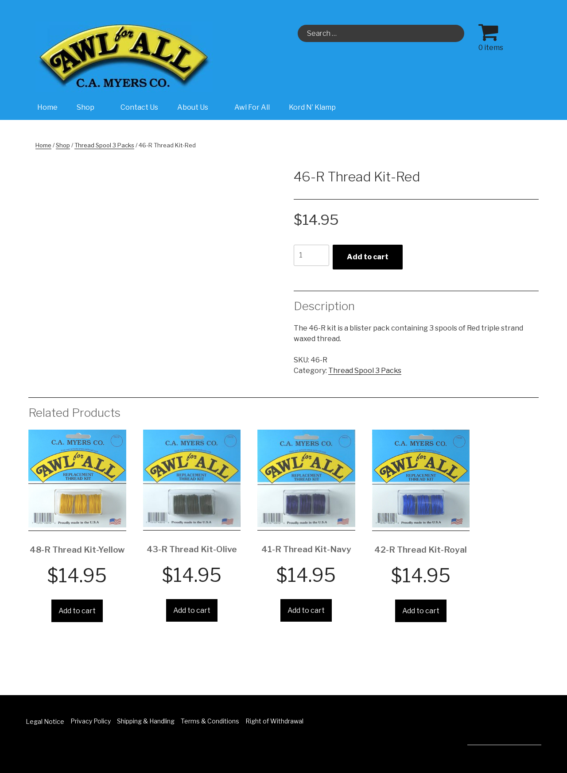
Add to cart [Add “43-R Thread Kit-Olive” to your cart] (191, 610)
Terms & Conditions (210, 721)
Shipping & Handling (146, 721)
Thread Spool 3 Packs (104, 145)
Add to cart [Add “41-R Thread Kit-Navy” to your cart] (306, 610)
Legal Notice (45, 721)
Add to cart (367, 257)
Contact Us (139, 107)
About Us (197, 107)
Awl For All (252, 107)
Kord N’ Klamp (312, 107)
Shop (90, 107)
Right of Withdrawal (274, 721)
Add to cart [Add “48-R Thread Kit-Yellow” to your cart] (77, 611)
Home (47, 107)
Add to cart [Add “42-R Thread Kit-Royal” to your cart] (420, 611)
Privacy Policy (90, 721)
